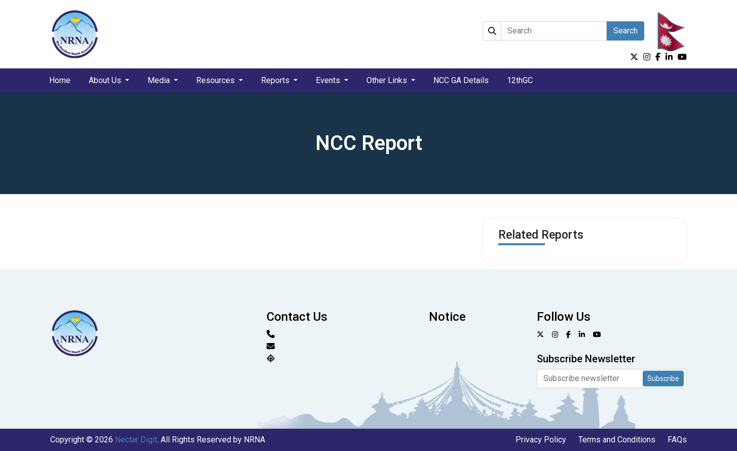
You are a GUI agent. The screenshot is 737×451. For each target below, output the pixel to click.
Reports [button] (276, 80)
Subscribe (663, 378)
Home (59, 80)
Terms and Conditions (616, 439)
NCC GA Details (461, 80)
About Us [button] (106, 80)
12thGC (520, 80)
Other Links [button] (387, 80)
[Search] (554, 31)
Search (625, 30)
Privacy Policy (540, 439)
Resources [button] (216, 80)
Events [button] (329, 80)
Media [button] (160, 80)
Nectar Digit (136, 439)
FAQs (677, 439)
